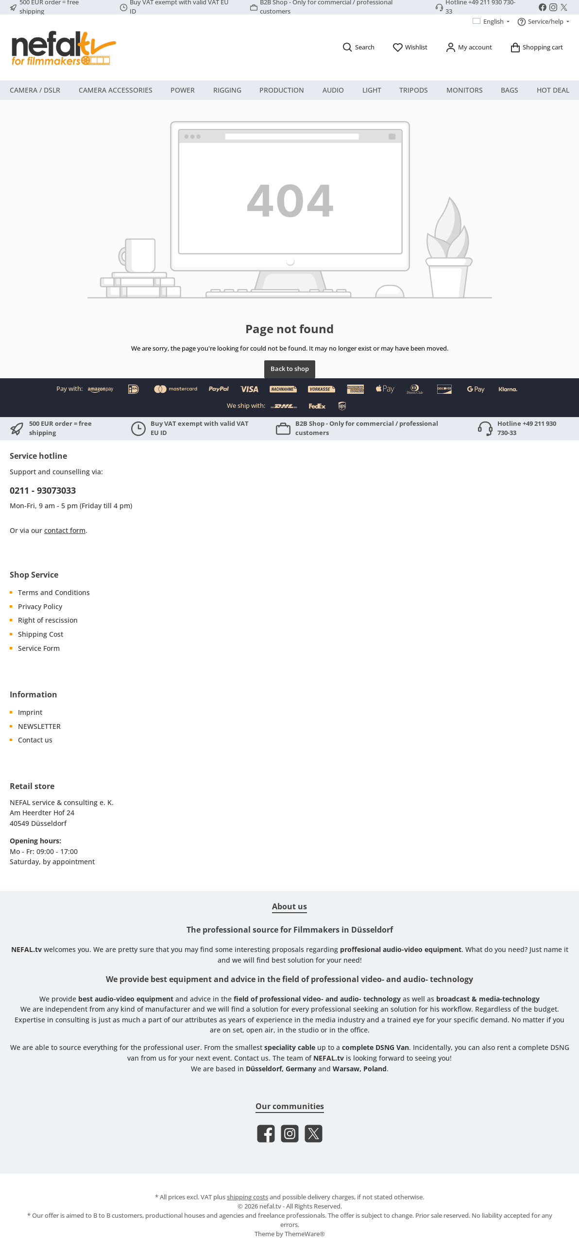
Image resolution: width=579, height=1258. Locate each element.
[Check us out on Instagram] (553, 7)
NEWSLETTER (39, 726)
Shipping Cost (40, 634)
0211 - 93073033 (43, 490)
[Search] (358, 47)
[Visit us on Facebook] (542, 7)
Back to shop (290, 369)
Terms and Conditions (54, 592)
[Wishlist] (410, 47)
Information (33, 694)
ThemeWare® (305, 1234)
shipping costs (247, 1197)
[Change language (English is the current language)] (491, 22)
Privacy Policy (40, 606)
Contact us (35, 739)
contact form (64, 530)
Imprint (30, 712)
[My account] (468, 47)
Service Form (39, 648)
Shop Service (34, 574)
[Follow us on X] (564, 7)
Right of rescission (48, 620)
